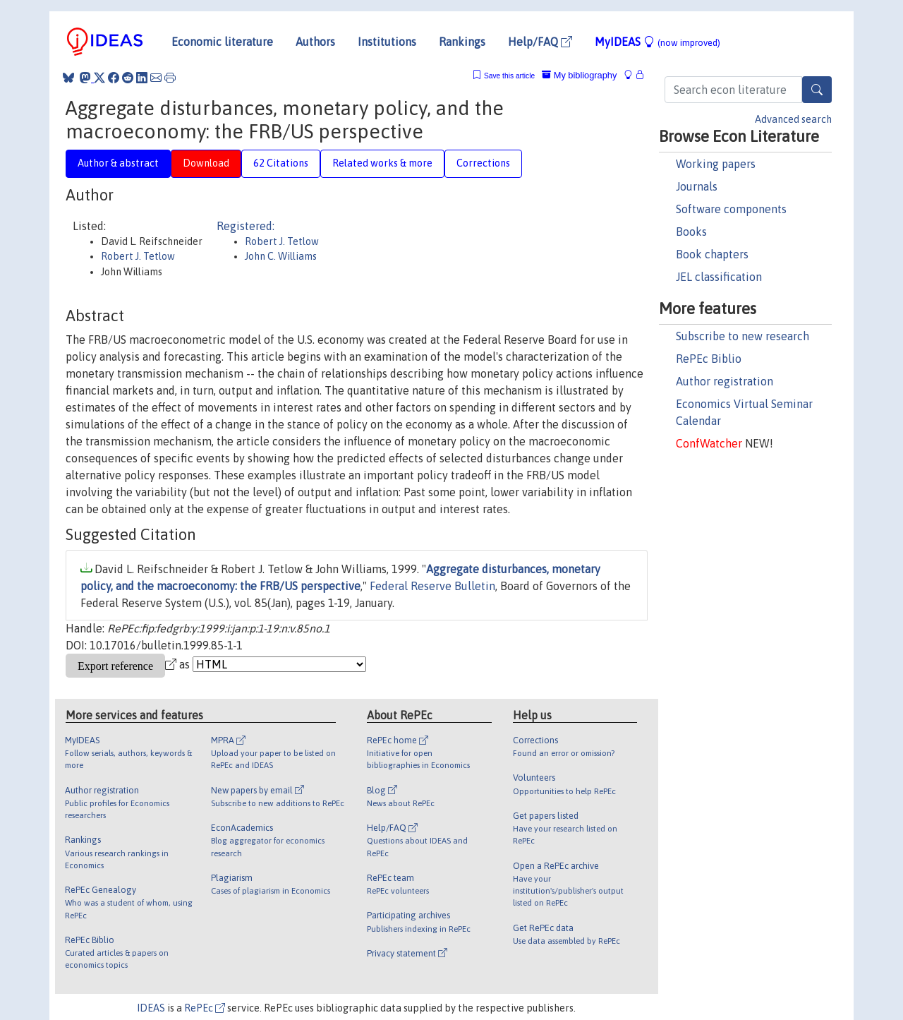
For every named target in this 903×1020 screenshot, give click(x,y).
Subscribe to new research (742, 336)
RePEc (204, 1008)
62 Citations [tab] (280, 163)
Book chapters (712, 254)
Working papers (716, 163)
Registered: (245, 226)
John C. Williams (281, 256)
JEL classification (719, 276)
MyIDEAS (657, 41)
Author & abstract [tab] (118, 163)
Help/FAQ (540, 41)
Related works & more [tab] (382, 163)
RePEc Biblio (708, 358)
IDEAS (151, 1008)
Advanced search (793, 119)
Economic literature (222, 41)
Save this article (509, 76)
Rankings (462, 41)
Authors (315, 41)
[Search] (817, 89)
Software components (731, 209)
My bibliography (579, 75)
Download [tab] (206, 163)
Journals (696, 186)
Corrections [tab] (483, 163)
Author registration (724, 381)
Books (691, 231)
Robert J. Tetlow (138, 256)
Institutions (387, 41)
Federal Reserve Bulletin (432, 586)
